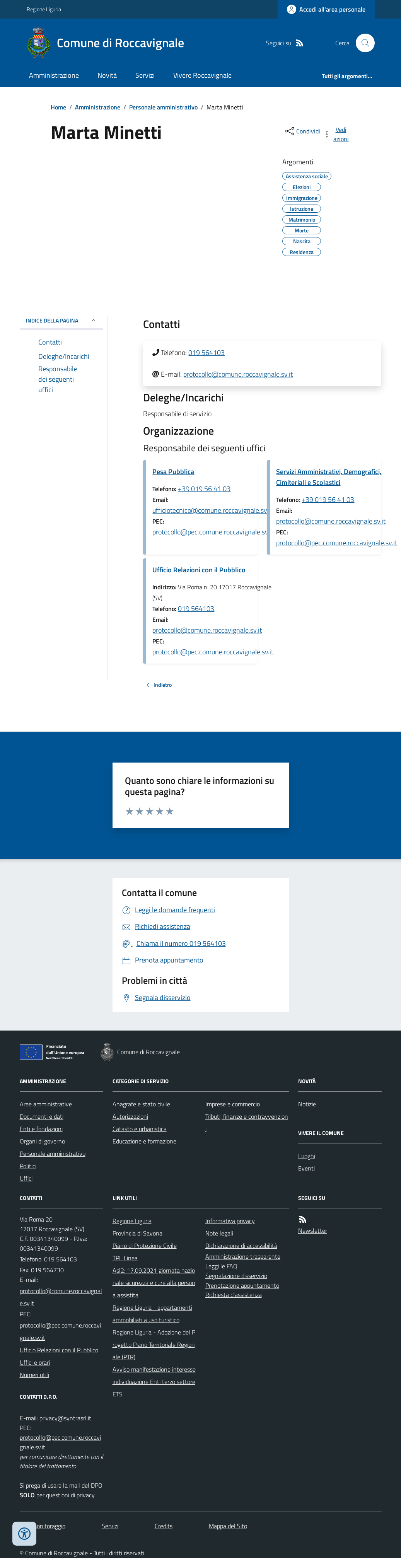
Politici (28, 1166)
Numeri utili (34, 1374)
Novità (107, 75)
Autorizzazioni (130, 1116)
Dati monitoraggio (42, 1526)
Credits (163, 1526)
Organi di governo (42, 1141)
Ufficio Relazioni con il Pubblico (199, 570)
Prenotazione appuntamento (242, 1285)
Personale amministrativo (163, 107)
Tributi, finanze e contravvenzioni (246, 1122)
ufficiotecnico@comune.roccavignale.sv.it (212, 510)
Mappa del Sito (228, 1526)
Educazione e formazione (144, 1141)
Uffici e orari (35, 1362)
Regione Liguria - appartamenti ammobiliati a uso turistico (152, 1313)
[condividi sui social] (302, 131)
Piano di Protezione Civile (145, 1245)
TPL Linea (125, 1258)
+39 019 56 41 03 (204, 488)
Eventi (306, 1168)
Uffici (26, 1178)
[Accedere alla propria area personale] (326, 9)
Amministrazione (54, 75)
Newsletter (312, 1230)
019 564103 (206, 352)
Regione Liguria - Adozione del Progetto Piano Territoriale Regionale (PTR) (154, 1345)
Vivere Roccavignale (202, 75)
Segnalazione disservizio (236, 1275)
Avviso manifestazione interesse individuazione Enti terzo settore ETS (154, 1382)
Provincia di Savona (137, 1233)
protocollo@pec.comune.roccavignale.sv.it (212, 532)
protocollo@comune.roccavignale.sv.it (238, 374)
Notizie (307, 1104)
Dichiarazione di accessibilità (241, 1245)
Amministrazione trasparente (242, 1256)
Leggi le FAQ (221, 1266)
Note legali (219, 1233)
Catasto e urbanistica (140, 1128)
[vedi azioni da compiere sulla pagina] (336, 134)
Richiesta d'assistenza (233, 1294)
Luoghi (306, 1155)
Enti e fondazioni (41, 1128)
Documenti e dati (41, 1116)
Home (58, 107)
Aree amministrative (46, 1104)
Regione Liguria (44, 9)
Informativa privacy (230, 1220)
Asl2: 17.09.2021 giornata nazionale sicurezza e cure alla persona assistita (154, 1283)
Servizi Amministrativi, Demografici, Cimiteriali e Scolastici (328, 477)
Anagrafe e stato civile (141, 1104)
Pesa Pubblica (173, 471)
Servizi (145, 75)
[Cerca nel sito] (362, 43)
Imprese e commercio (232, 1104)
